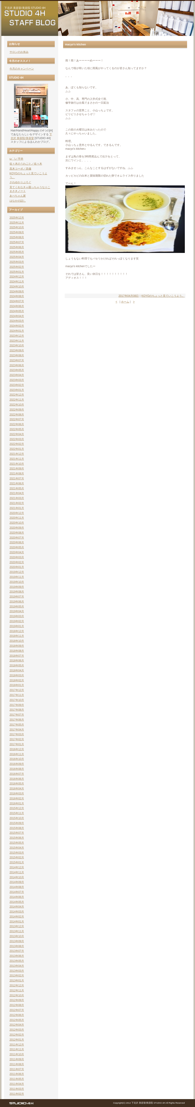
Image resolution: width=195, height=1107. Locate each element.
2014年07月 (17, 892)
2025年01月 (17, 271)
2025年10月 (17, 227)
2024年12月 (17, 276)
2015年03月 (17, 852)
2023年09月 (17, 350)
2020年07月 (17, 537)
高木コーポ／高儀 (20, 168)
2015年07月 (17, 832)
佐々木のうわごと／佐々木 (26, 163)
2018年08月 (17, 650)
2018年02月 (17, 680)
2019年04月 (17, 611)
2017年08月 (17, 709)
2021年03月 (17, 498)
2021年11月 (17, 458)
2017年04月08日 (129, 295)
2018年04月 (17, 670)
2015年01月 (17, 862)
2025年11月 (17, 222)
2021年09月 (17, 468)
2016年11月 (17, 754)
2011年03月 (17, 1089)
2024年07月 (17, 301)
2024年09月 (17, 291)
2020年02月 (17, 562)
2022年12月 (17, 394)
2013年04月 (17, 965)
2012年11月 (17, 990)
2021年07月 (17, 478)
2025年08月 (17, 237)
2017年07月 (17, 714)
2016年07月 (17, 773)
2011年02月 (17, 1093)
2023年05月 (17, 370)
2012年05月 (17, 1020)
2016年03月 (17, 793)
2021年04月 (17, 493)
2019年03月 (17, 616)
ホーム (125, 301)
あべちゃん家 (18, 195)
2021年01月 (17, 508)
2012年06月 (17, 1015)
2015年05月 (17, 842)
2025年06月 (17, 247)
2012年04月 (17, 1024)
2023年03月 (17, 380)
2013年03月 (17, 970)
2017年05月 (17, 724)
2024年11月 (17, 281)
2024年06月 (17, 306)
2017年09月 (17, 705)
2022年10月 (17, 404)
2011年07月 (17, 1069)
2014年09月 (17, 882)
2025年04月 (17, 257)
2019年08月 (17, 591)
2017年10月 (17, 700)
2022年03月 (17, 439)
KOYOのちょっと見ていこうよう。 (163, 295)
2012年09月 (17, 1000)
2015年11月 (17, 813)
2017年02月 (17, 739)
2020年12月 (17, 513)
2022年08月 (17, 414)
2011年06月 (17, 1074)
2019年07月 (17, 596)
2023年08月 (17, 355)
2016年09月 (17, 764)
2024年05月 (17, 311)
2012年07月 (17, 1010)
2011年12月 (17, 1044)
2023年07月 (17, 360)
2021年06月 (17, 483)
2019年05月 (17, 606)
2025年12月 (17, 217)
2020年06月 (17, 542)
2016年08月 (17, 769)
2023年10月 (17, 345)
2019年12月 (17, 572)
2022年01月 (17, 449)
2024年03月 (17, 320)
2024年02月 (17, 325)
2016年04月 (17, 788)
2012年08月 (17, 1005)
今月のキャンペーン (22, 68)
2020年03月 (17, 557)
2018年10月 (17, 640)
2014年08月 (17, 887)
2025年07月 (17, 242)
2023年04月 (17, 375)
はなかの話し (18, 200)
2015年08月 (17, 828)
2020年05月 (17, 547)
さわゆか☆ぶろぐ (20, 182)
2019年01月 (17, 626)
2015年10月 (17, 818)
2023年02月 (17, 385)
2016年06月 (17, 778)
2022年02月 (17, 444)
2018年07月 (17, 655)
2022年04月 (17, 434)
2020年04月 (17, 552)
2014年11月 (17, 872)
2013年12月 (17, 926)
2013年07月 (17, 951)
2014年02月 (17, 916)
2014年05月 (17, 902)
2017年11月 (17, 695)
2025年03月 (17, 262)
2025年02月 (17, 267)
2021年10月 (17, 463)
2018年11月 (17, 636)
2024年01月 (17, 330)
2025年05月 (17, 252)
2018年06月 (17, 660)
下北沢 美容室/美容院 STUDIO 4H (24, 7)
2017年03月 (17, 734)
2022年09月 (17, 409)
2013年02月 (17, 975)
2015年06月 (17, 837)
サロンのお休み (19, 52)
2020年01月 (17, 567)
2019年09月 (17, 587)
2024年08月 (17, 296)
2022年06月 (17, 424)
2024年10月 (17, 286)
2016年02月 (17, 798)
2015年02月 (17, 857)
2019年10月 (17, 582)
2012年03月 (17, 1029)
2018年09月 (17, 645)
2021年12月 (17, 453)
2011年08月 (17, 1064)
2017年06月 (17, 719)
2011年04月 (17, 1084)
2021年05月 (17, 488)
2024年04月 (17, 316)
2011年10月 (17, 1054)
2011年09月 (17, 1059)
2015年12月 (17, 808)
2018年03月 (17, 675)
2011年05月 (17, 1079)
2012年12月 (17, 985)
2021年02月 (17, 503)
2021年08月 (17, 473)
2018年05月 (17, 665)
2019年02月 (17, 621)
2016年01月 (17, 803)
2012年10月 (17, 995)
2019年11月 (17, 577)
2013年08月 (17, 946)
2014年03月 (17, 911)
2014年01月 (17, 921)
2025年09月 (17, 232)
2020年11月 (17, 517)
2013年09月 (17, 941)
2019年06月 (17, 601)
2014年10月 (17, 877)
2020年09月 (17, 527)
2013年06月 (17, 956)
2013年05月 (17, 960)
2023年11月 (17, 340)
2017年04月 (17, 729)
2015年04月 (17, 847)
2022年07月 (17, 419)
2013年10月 (17, 936)
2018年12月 (17, 631)
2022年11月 (17, 399)
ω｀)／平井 (16, 158)
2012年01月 (17, 1039)
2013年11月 (17, 931)
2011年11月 (17, 1049)
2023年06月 (17, 365)
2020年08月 (17, 532)
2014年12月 (17, 867)
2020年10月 (17, 522)
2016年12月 (17, 749)
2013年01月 (17, 980)
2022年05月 (17, 429)
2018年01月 (17, 685)
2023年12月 (17, 335)
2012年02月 (17, 1034)
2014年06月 (17, 897)
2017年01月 (17, 744)
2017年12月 (17, 690)
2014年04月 (17, 906)
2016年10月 (17, 759)
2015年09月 (17, 823)
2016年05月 (17, 783)
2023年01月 (17, 390)
